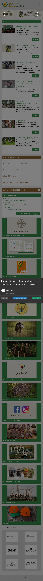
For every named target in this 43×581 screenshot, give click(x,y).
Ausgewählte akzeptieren (20, 298)
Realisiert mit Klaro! (37, 301)
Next (37, 14)
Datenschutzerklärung (33, 286)
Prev (4, 14)
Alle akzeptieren (37, 298)
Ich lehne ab (5, 298)
